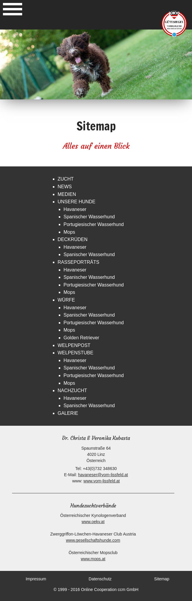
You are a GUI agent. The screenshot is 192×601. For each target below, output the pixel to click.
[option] (96, 64)
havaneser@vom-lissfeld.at (103, 474)
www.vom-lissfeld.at (102, 481)
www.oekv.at (93, 521)
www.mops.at (93, 558)
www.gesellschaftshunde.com (93, 540)
